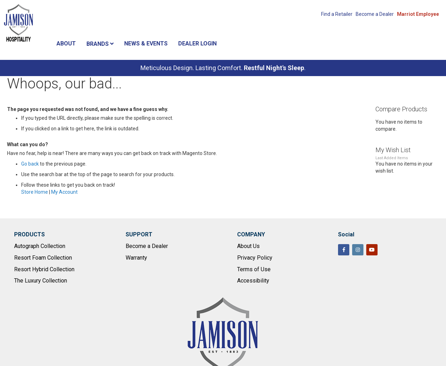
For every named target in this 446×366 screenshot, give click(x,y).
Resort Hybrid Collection (44, 269)
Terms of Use (254, 269)
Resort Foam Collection (43, 257)
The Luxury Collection (40, 280)
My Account (64, 192)
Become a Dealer (375, 14)
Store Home (34, 192)
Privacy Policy (254, 257)
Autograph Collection (39, 246)
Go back (30, 164)
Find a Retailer (336, 14)
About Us (248, 246)
